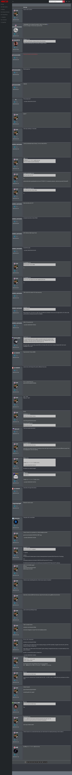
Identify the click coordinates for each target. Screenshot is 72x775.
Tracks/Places (4, 14)
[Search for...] (56, 1)
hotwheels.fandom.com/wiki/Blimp (42, 54)
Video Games (4, 6)
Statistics (3, 17)
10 (48, 766)
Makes (3, 9)
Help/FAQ (3, 22)
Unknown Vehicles (5, 12)
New (2, 4)
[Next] (52, 766)
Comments (4, 19)
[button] (67, 1)
